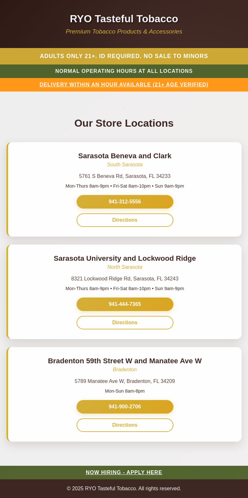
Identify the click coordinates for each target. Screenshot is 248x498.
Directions (124, 220)
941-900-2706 (125, 406)
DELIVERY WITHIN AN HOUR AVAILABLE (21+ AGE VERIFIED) (124, 84)
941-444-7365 (125, 304)
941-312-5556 (125, 201)
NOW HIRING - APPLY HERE (124, 472)
